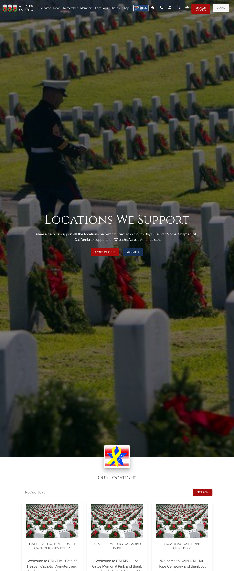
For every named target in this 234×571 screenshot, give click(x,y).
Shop (126, 8)
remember (70, 8)
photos (115, 8)
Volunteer (133, 252)
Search (202, 492)
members (86, 8)
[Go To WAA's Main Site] (153, 8)
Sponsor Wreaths (201, 9)
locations (101, 8)
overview (44, 8)
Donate (221, 8)
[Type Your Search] (107, 492)
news (57, 8)
